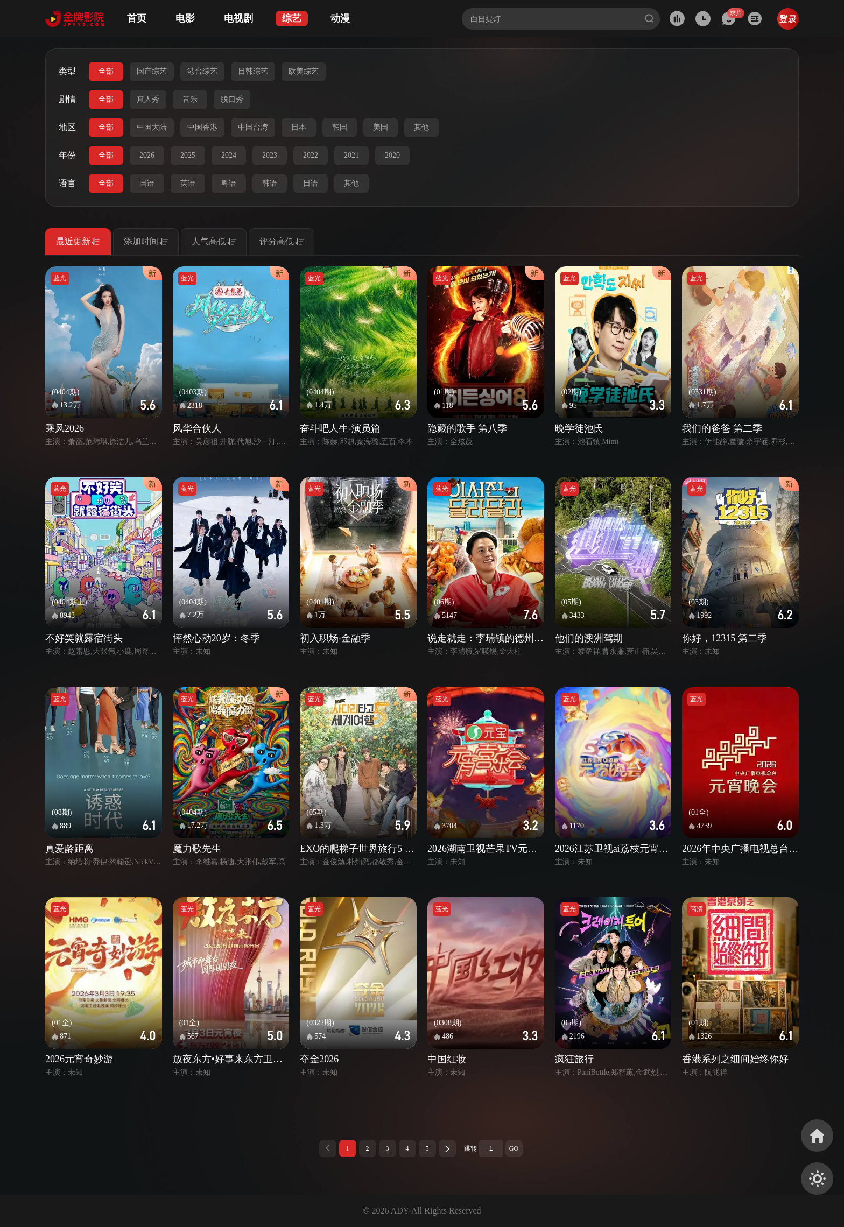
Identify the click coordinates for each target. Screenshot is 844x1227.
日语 (310, 183)
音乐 (190, 99)
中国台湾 (253, 127)
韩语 (269, 183)
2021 (351, 155)
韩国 (339, 127)
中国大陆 (152, 127)
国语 (146, 183)
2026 (146, 155)
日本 (298, 127)
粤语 (228, 183)
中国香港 (202, 127)
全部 (106, 71)
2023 (269, 155)
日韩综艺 (253, 71)
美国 (380, 127)
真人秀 (148, 99)
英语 (187, 183)
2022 (310, 155)
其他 (421, 127)
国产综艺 (152, 71)
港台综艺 (202, 71)
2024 (228, 155)
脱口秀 (232, 99)
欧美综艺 (304, 71)
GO (513, 1148)
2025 (187, 155)
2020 (392, 155)
